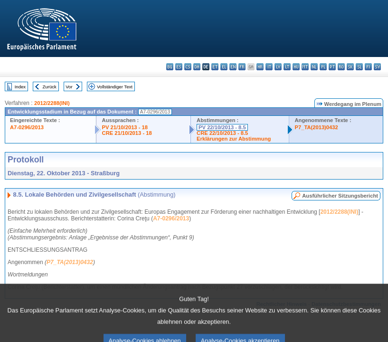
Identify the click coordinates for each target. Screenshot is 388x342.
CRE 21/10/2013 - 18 (127, 133)
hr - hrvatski (260, 66)
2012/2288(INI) (52, 103)
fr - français (242, 66)
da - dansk (196, 66)
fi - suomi (368, 66)
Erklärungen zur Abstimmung (234, 139)
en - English (233, 66)
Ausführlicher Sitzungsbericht (340, 196)
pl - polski (323, 66)
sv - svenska (377, 66)
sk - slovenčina (350, 66)
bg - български (169, 66)
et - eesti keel (214, 66)
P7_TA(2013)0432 (316, 127)
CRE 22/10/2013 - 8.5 (222, 133)
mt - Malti (305, 66)
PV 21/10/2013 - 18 (125, 127)
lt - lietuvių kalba (287, 66)
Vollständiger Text (114, 86)
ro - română (341, 66)
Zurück (50, 86)
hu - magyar (296, 66)
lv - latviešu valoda (278, 66)
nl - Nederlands (314, 66)
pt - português (332, 66)
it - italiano (269, 66)
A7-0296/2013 (27, 127)
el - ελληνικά (223, 66)
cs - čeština (187, 66)
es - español (178, 66)
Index (20, 86)
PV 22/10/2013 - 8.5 (222, 127)
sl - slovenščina (359, 66)
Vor (69, 86)
